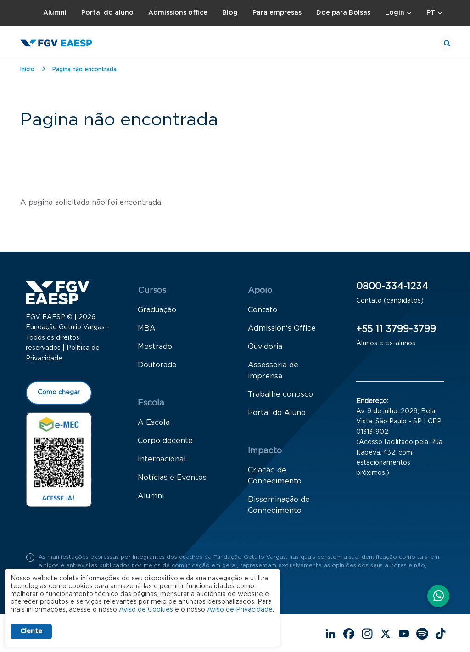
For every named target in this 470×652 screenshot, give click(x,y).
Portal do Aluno (277, 412)
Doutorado (157, 365)
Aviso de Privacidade (240, 610)
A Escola (154, 422)
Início (27, 69)
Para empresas (277, 13)
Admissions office (177, 13)
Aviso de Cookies (146, 610)
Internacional (162, 459)
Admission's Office (282, 328)
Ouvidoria (265, 346)
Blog (230, 13)
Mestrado (155, 346)
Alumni (55, 13)
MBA (147, 328)
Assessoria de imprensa (273, 370)
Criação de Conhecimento (275, 476)
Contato (262, 310)
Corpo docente (165, 440)
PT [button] (430, 13)
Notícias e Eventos (172, 477)
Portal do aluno (107, 13)
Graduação (157, 310)
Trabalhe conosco (280, 394)
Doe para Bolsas (343, 13)
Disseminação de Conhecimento (279, 505)
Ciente (31, 631)
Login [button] (394, 13)
